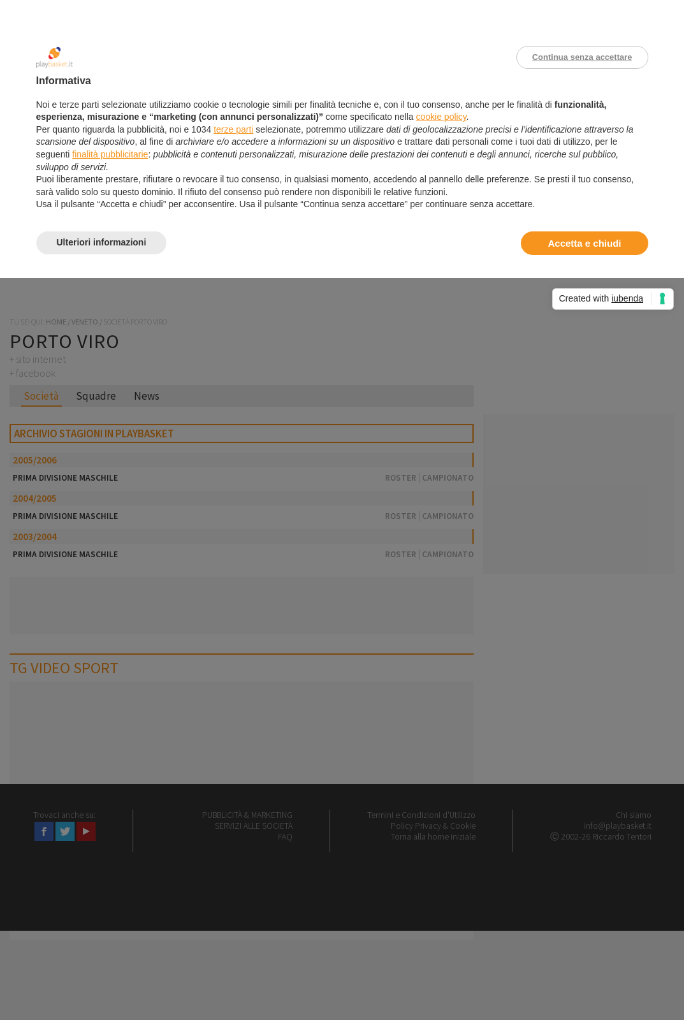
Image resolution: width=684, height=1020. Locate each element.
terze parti (233, 129)
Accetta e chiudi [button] (584, 243)
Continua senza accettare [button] (582, 57)
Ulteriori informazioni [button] (102, 242)
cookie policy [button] (441, 117)
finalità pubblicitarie (110, 154)
